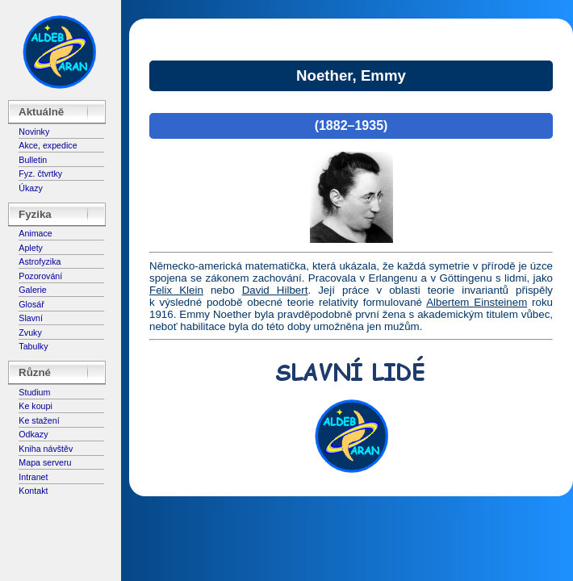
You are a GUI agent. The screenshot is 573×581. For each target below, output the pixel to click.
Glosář (31, 304)
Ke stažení (39, 420)
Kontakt (33, 490)
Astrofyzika (40, 261)
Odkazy (33, 434)
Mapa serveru (45, 462)
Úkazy (31, 188)
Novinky (34, 131)
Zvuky (30, 332)
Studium (34, 392)
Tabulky (33, 346)
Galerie (32, 290)
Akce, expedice (48, 145)
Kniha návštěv (46, 449)
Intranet (33, 477)
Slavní (31, 318)
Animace (35, 233)
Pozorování (40, 276)
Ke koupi (35, 406)
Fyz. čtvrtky (40, 173)
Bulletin (33, 160)
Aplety (31, 248)
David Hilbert (275, 290)
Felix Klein (176, 290)
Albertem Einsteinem (476, 302)
